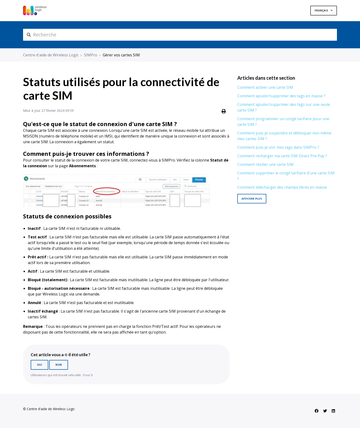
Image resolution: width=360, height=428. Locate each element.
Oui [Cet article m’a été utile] (39, 364)
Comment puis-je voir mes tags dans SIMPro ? (278, 147)
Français (322, 10)
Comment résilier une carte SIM (265, 164)
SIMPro (90, 55)
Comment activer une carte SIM (265, 87)
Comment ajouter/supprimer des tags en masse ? (281, 95)
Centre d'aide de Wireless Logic (50, 55)
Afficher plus (252, 198)
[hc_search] (180, 35)
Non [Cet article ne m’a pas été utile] (58, 364)
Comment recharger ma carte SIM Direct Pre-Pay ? (282, 155)
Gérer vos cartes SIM (121, 55)
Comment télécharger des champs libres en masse (282, 187)
